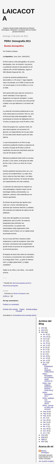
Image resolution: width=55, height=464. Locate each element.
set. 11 (45, 345)
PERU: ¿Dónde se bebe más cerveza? (48, 407)
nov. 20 (45, 336)
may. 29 (46, 411)
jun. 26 (45, 356)
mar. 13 (46, 422)
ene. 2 (45, 433)
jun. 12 (45, 360)
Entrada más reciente (10, 309)
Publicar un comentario (11, 304)
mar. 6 (45, 424)
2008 (43, 439)
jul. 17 (45, 349)
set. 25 (45, 343)
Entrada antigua (31, 309)
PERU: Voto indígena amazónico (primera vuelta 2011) (48, 386)
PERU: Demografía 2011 (47, 394)
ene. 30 (46, 429)
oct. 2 (45, 341)
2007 (43, 441)
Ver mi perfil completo (46, 461)
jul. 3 (45, 354)
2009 (43, 437)
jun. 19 (45, 358)
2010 (43, 435)
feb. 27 (45, 426)
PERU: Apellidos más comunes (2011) (48, 400)
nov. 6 (45, 339)
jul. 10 (45, 352)
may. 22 (46, 413)
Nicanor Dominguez (45, 451)
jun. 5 (45, 362)
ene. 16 (46, 431)
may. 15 (46, 416)
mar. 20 (46, 420)
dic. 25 (45, 334)
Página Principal (20, 310)
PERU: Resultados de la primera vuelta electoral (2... (48, 377)
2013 (43, 328)
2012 (43, 330)
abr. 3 (45, 418)
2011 (43, 332)
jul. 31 (45, 347)
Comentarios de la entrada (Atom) (24, 315)
